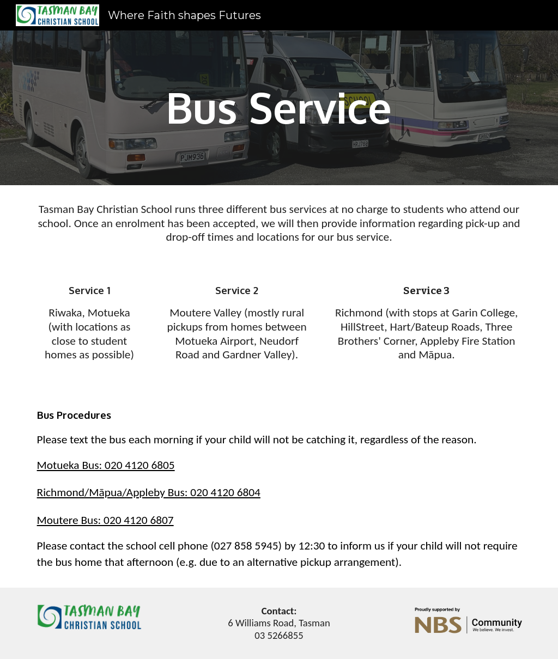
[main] (279, 108)
